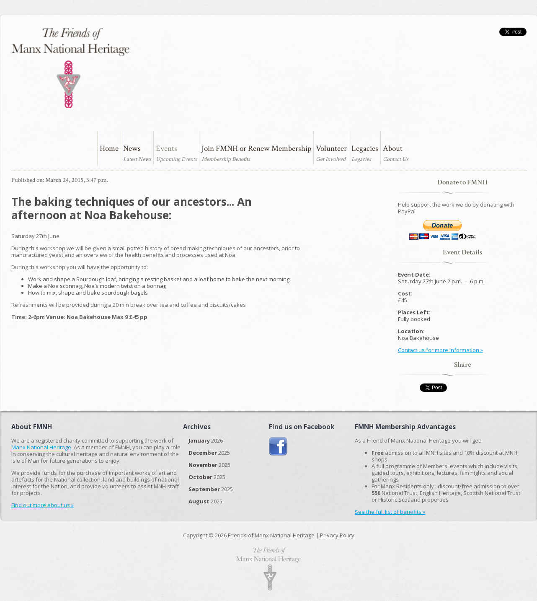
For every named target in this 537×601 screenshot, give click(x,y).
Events (166, 148)
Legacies (364, 148)
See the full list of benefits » (390, 512)
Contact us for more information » (440, 350)
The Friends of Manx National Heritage (70, 68)
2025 (209, 452)
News (132, 148)
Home (109, 148)
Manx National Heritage (41, 447)
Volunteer (331, 148)
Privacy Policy (337, 535)
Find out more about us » (42, 505)
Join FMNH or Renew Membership (256, 148)
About (393, 148)
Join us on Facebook (278, 446)
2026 (205, 440)
